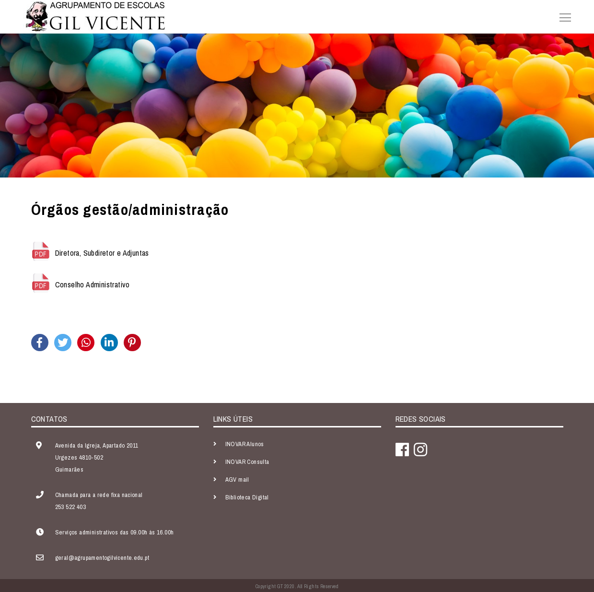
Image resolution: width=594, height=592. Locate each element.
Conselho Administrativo (92, 285)
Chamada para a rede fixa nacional (99, 495)
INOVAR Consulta (247, 462)
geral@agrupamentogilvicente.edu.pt (102, 558)
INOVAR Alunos (244, 444)
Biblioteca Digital (247, 497)
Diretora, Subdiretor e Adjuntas (102, 253)
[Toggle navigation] (562, 16)
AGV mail (237, 479)
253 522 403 (70, 507)
